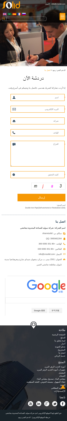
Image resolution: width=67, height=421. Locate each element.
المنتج (63, 337)
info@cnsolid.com (58, 4)
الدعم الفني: (26, 417)
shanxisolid (47, 233)
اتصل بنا (47, 70)
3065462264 (56, 238)
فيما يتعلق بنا (59, 340)
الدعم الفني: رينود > (57, 70)
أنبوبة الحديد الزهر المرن (55, 367)
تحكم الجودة (60, 347)
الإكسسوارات (59, 391)
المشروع (61, 350)
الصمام (62, 376)
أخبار (63, 344)
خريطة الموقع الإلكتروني (41, 417)
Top (63, 387)
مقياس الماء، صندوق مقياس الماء (51, 379)
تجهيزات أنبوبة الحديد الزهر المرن (51, 370)
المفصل (62, 373)
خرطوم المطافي (58, 388)
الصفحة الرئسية (58, 334)
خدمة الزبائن (59, 356)
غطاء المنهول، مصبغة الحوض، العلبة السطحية (46, 382)
